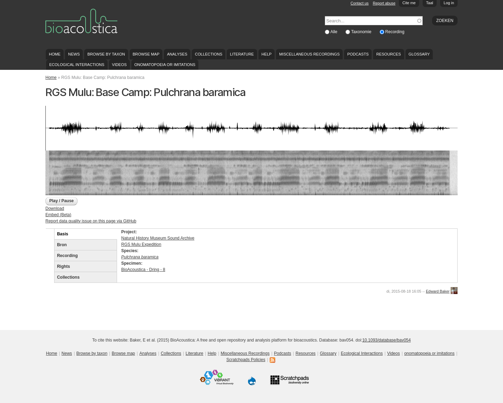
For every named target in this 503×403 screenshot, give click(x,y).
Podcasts (358, 54)
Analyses (177, 54)
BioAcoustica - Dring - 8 (143, 269)
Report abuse (384, 3)
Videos (119, 65)
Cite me (409, 3)
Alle (334, 31)
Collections (209, 54)
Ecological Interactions (76, 65)
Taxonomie (361, 31)
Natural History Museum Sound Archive (157, 238)
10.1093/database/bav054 (386, 340)
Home (54, 54)
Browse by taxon (106, 54)
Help (266, 54)
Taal (429, 3)
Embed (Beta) (58, 214)
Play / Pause (61, 200)
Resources (388, 54)
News (74, 54)
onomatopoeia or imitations (164, 65)
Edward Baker (438, 291)
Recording (394, 31)
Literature (242, 54)
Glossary (419, 54)
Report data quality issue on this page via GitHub (90, 221)
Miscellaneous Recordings (309, 54)
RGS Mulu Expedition (141, 244)
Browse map (146, 54)
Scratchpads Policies (245, 359)
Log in (449, 3)
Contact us (360, 3)
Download (54, 208)
